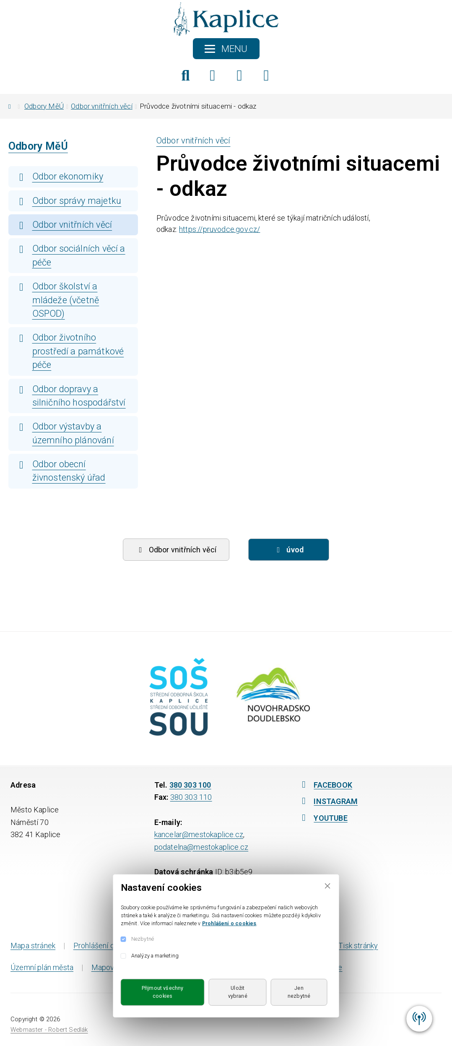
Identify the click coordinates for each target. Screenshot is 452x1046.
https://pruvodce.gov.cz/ (219, 229)
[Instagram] (239, 75)
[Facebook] (212, 75)
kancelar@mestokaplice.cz (198, 834)
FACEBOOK (325, 785)
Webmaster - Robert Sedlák (49, 1029)
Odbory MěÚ (44, 106)
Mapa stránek (32, 945)
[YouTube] (266, 75)
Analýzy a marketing (155, 955)
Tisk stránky (351, 945)
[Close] (328, 886)
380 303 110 (191, 797)
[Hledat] (185, 75)
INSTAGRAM (328, 801)
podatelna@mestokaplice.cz (201, 847)
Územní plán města (41, 967)
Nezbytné (142, 939)
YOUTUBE (322, 818)
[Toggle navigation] (226, 48)
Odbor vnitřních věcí (101, 106)
